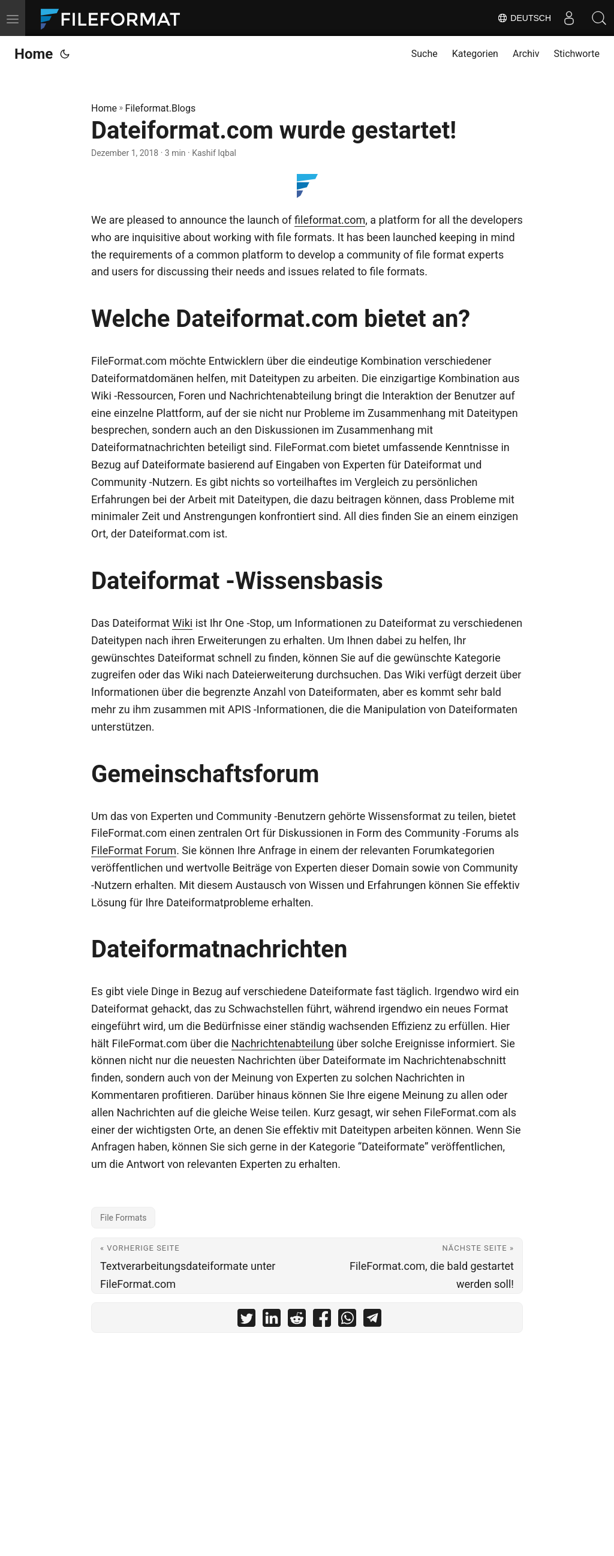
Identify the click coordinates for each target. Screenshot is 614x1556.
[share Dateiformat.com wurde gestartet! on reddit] (297, 1320)
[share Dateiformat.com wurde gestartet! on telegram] (372, 1320)
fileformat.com (329, 220)
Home (33, 54)
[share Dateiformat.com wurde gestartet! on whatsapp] (347, 1320)
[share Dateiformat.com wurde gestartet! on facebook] (322, 1320)
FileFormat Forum (133, 850)
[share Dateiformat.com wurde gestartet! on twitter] (246, 1320)
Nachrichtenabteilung (282, 1043)
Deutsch (524, 18)
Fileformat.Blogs (160, 108)
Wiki (182, 623)
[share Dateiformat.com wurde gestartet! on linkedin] (272, 1320)
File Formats (123, 1217)
